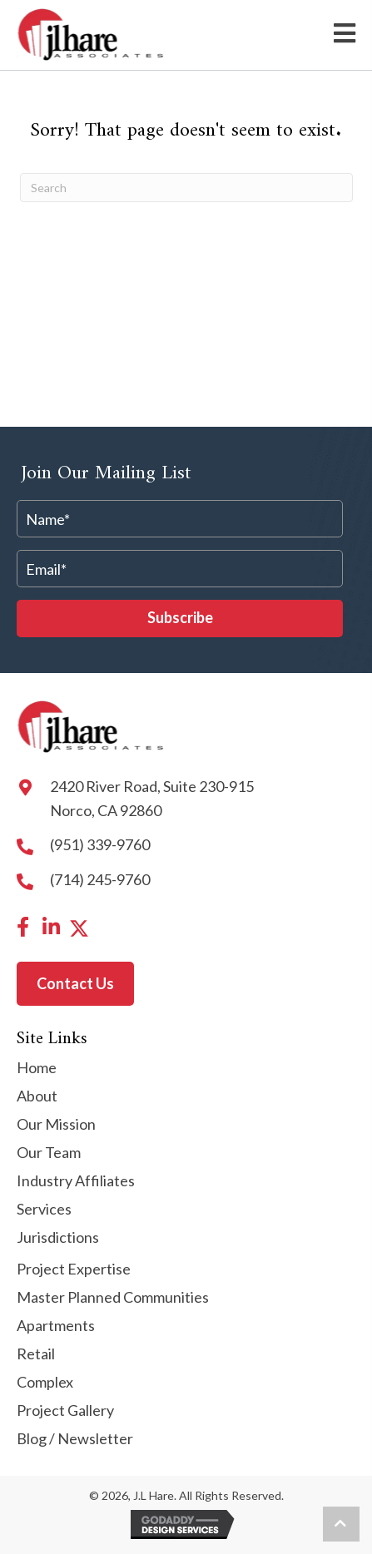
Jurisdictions (58, 1238)
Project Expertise (74, 1269)
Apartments (56, 1326)
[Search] (186, 187)
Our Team (49, 1153)
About (37, 1096)
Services (44, 1209)
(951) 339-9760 (100, 844)
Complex (45, 1382)
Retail (36, 1354)
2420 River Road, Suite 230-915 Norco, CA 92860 (152, 798)
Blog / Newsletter (75, 1439)
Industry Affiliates (76, 1181)
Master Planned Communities (113, 1297)
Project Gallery (65, 1411)
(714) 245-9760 (100, 879)
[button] (180, 618)
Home (37, 1068)
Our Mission (56, 1124)
